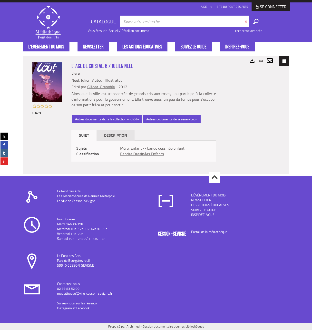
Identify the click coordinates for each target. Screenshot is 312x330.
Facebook (83, 308)
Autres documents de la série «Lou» (171, 119)
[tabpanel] (143, 151)
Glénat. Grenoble (101, 86)
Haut (214, 177)
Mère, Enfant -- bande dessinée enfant (152, 148)
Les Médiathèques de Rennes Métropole (86, 196)
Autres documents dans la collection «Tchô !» (107, 119)
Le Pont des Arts (69, 191)
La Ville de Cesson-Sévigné (76, 200)
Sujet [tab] (84, 135)
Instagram (64, 308)
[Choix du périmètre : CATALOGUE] (104, 21)
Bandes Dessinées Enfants (142, 153)
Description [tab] (115, 135)
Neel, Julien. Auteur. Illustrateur (97, 80)
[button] (47, 82)
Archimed (133, 326)
